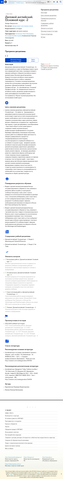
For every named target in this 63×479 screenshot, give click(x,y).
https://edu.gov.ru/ (29, 457)
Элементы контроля (47, 28)
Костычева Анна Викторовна (13, 36)
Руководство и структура (12, 415)
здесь (38, 472)
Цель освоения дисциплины (49, 15)
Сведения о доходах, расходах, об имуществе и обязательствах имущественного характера (30, 437)
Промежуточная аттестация (49, 31)
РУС (48, 1)
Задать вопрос (33, 60)
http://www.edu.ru (47, 457)
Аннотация (44, 12)
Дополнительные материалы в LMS (15, 60)
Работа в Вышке (9, 448)
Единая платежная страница (12, 446)
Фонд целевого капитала (12, 432)
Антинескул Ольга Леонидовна (24, 34)
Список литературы (47, 34)
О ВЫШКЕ (8, 410)
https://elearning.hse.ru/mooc (13, 464)
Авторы (43, 37)
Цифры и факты (9, 413)
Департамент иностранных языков (23, 26)
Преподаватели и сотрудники (13, 421)
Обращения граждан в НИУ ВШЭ (13, 429)
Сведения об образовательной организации (17, 440)
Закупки (7, 426)
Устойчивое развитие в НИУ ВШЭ (14, 418)
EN (50, 1)
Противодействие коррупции (13, 435)
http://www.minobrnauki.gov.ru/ (13, 457)
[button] (27, 407)
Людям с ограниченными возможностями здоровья (18, 443)
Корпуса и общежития (11, 424)
